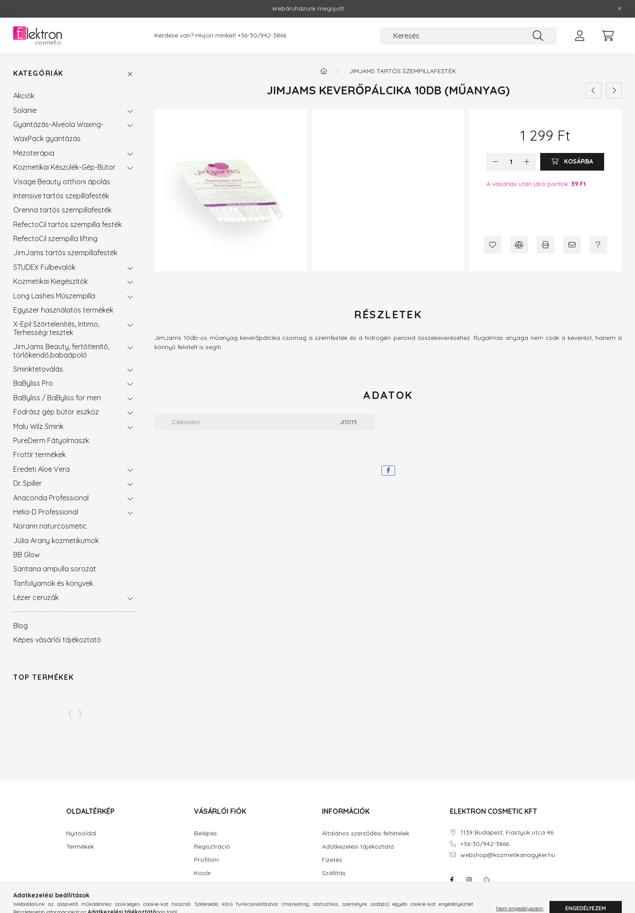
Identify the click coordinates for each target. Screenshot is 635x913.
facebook (451, 880)
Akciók (23, 95)
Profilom (206, 860)
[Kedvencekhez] (492, 244)
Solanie (25, 110)
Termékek (80, 846)
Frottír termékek (39, 454)
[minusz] (495, 161)
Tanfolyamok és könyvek (53, 583)
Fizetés (332, 860)
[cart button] (607, 36)
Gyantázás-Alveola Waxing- (58, 124)
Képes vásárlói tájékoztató (57, 639)
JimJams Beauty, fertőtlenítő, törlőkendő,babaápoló (61, 350)
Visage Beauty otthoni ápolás (61, 181)
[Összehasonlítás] (519, 244)
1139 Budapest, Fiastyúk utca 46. (507, 832)
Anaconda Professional (51, 497)
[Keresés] (468, 36)
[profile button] (579, 36)
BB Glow (26, 554)
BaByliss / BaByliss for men (57, 397)
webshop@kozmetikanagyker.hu (507, 855)
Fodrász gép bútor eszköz (56, 411)
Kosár (202, 873)
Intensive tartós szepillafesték (61, 195)
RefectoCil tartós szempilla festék (67, 224)
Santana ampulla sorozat (54, 568)
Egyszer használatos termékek (63, 310)
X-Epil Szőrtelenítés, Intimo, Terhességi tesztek (56, 328)
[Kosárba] (572, 162)
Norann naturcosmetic (50, 526)
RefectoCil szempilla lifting (55, 238)
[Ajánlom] (572, 244)
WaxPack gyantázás (47, 138)
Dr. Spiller (27, 483)
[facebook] (388, 471)
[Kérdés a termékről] (598, 244)
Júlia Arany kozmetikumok (56, 540)
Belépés (205, 833)
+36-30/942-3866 (262, 35)
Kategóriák (38, 73)
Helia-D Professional (45, 511)
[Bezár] (619, 8)
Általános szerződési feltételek (365, 833)
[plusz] (527, 161)
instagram (469, 880)
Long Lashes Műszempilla (54, 295)
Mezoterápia (33, 153)
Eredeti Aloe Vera (41, 469)
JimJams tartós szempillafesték (65, 252)
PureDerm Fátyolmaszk (51, 440)
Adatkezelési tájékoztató (358, 846)
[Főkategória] (323, 71)
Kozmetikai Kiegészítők (50, 281)
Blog (20, 625)
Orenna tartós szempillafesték (62, 209)
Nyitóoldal (81, 833)
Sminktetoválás (38, 369)
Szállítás (334, 873)
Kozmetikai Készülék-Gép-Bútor (64, 167)
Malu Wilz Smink (38, 426)
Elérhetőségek (342, 886)
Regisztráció (212, 846)
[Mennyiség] (511, 162)
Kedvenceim (212, 886)
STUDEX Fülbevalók (44, 267)
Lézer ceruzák (36, 597)
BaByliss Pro (33, 383)
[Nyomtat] (545, 244)
